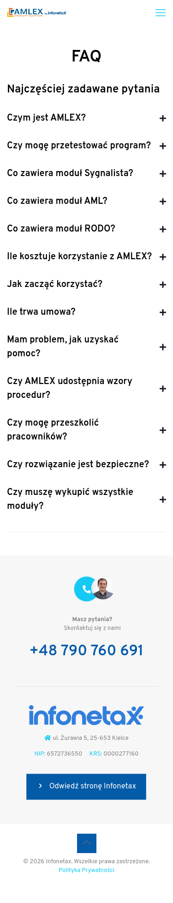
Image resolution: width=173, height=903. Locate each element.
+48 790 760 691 (87, 651)
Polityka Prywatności (86, 870)
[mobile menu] (160, 14)
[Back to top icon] (86, 843)
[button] (86, 118)
